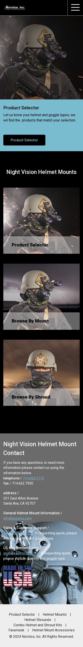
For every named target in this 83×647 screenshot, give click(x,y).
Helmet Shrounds (37, 620)
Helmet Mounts (55, 614)
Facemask (16, 630)
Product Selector (24, 140)
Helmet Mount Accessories (53, 630)
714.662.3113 (33, 478)
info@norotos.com (17, 518)
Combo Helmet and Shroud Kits (38, 625)
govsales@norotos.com (21, 553)
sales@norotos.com (18, 533)
